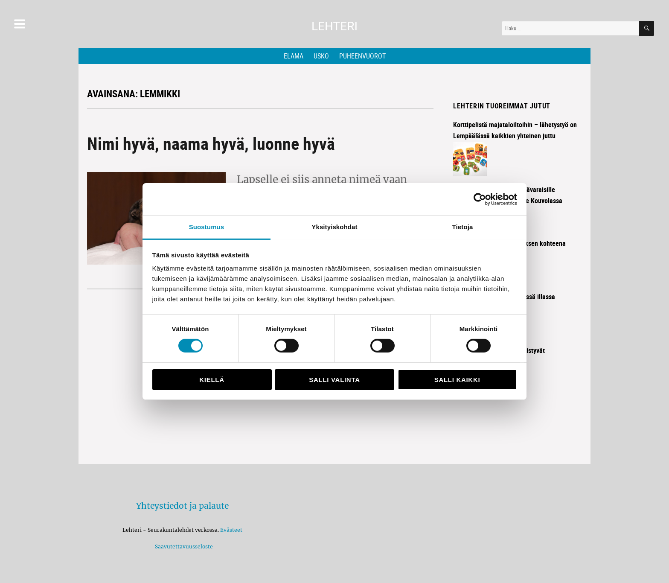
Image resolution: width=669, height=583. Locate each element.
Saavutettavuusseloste (182, 546)
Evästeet (231, 530)
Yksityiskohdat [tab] (334, 226)
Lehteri (334, 26)
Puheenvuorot (362, 56)
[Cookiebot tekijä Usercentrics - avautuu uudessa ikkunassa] (479, 198)
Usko (321, 56)
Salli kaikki (457, 379)
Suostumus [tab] (206, 226)
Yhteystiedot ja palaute (182, 506)
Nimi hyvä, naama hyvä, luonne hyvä (211, 143)
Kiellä (211, 379)
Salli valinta (334, 379)
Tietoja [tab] (462, 226)
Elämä (293, 56)
